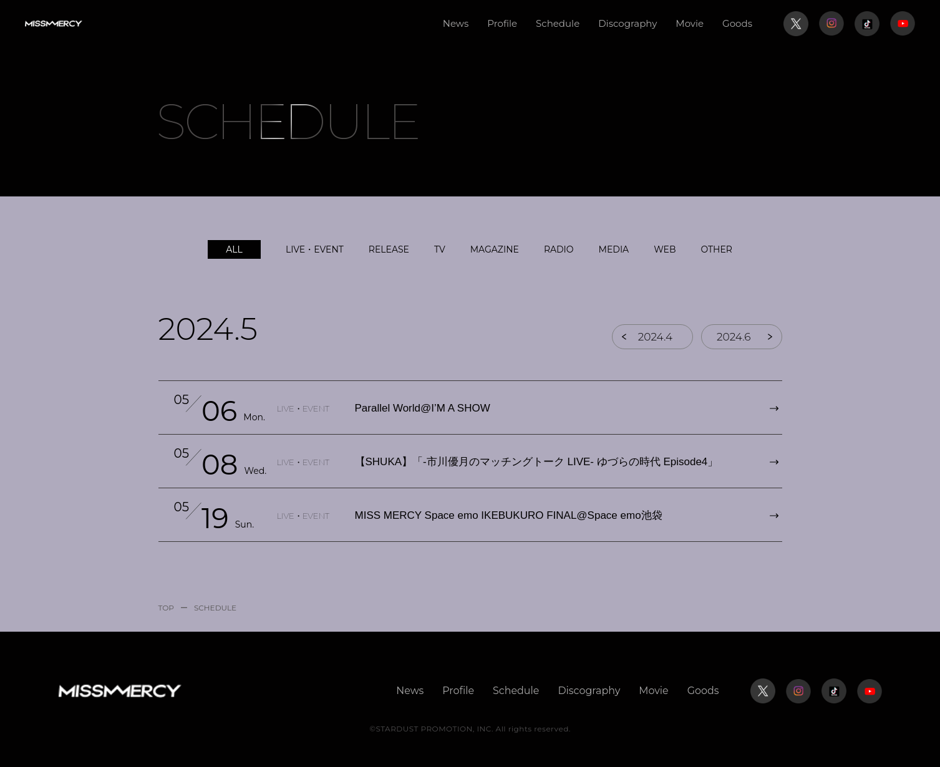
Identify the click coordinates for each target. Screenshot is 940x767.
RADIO (559, 249)
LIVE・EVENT (315, 249)
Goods (737, 23)
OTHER (716, 249)
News (456, 23)
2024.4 (655, 337)
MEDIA (614, 249)
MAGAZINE (494, 249)
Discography (627, 23)
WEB (665, 249)
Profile (502, 23)
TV (439, 249)
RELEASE (389, 249)
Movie (690, 23)
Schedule (557, 23)
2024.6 (738, 337)
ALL (234, 249)
